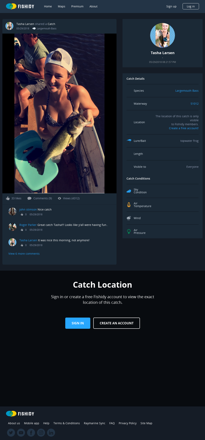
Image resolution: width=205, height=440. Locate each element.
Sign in (78, 323)
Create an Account (117, 323)
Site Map (146, 423)
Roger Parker (28, 225)
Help (46, 423)
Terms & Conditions (66, 423)
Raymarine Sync (94, 423)
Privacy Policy (128, 423)
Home (48, 6)
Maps (61, 6)
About (93, 6)
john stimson (28, 209)
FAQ (112, 423)
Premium (77, 6)
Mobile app (31, 423)
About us (14, 423)
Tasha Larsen (25, 24)
